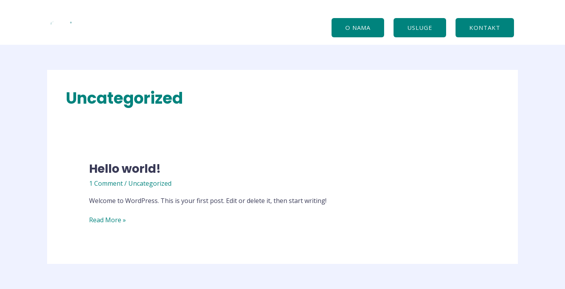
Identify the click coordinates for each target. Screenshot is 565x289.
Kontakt (484, 27)
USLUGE (419, 27)
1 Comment (106, 183)
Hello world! (125, 169)
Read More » (107, 220)
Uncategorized (149, 183)
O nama (357, 27)
